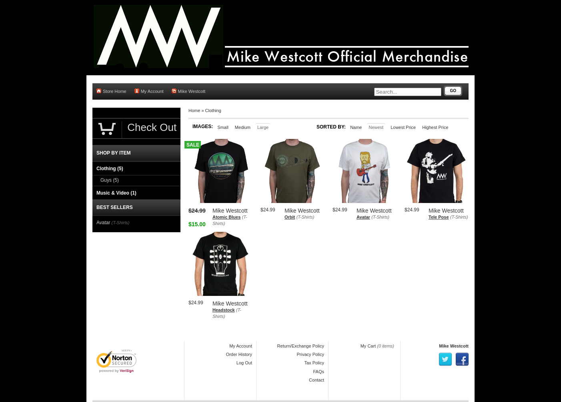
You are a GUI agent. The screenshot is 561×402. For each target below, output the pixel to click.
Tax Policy (314, 362)
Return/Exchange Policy (300, 346)
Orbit (290, 217)
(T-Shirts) (306, 217)
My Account (149, 91)
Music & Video (116, 193)
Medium (242, 127)
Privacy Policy (310, 354)
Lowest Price (403, 127)
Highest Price (435, 127)
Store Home (111, 91)
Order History (239, 354)
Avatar (363, 217)
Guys (109, 180)
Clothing (213, 110)
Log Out (244, 362)
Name (356, 127)
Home (194, 110)
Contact (316, 380)
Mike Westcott (189, 91)
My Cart (368, 346)
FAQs (318, 371)
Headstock (223, 310)
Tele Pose (439, 217)
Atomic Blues (226, 217)
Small (222, 127)
